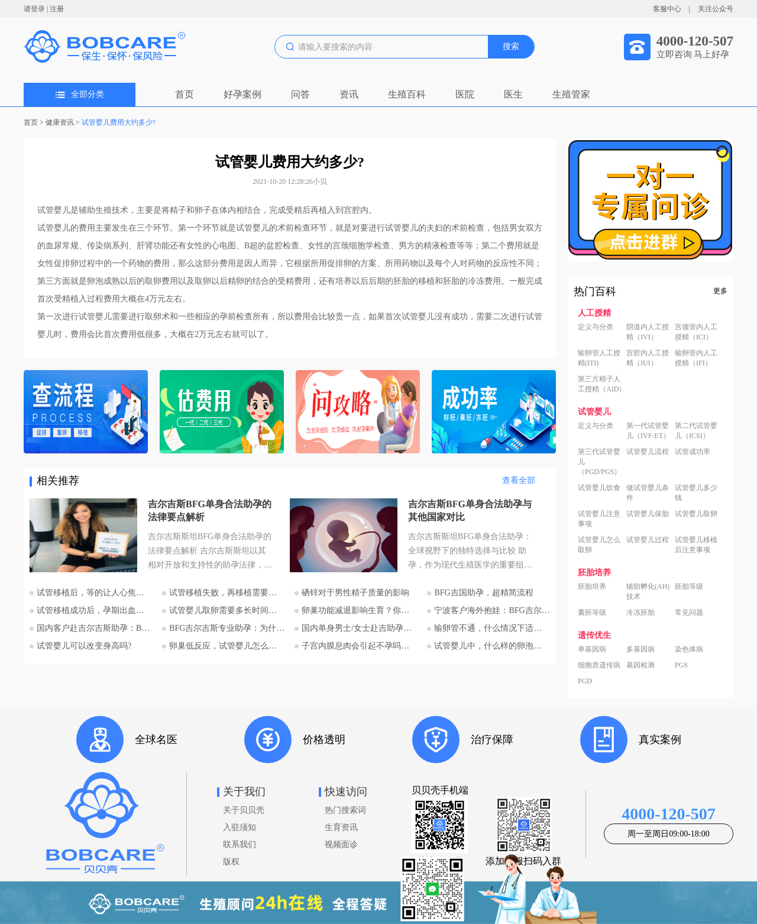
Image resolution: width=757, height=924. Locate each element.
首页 (184, 94)
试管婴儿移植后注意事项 (696, 545)
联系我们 (239, 844)
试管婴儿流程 (647, 452)
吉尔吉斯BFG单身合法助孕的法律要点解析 (209, 510)
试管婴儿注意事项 (599, 519)
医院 (464, 94)
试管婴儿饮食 (599, 488)
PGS (681, 665)
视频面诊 (341, 844)
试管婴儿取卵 (696, 514)
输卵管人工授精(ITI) (599, 358)
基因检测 (640, 665)
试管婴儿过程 (647, 540)
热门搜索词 (345, 810)
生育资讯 (341, 827)
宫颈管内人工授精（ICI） (696, 332)
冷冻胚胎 (640, 612)
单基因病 (592, 649)
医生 (513, 94)
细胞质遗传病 (599, 665)
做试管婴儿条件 (647, 493)
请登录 (34, 9)
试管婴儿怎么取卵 (599, 545)
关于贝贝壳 (243, 810)
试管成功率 (692, 452)
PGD (585, 681)
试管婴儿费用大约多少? (119, 122)
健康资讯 (60, 122)
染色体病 (689, 649)
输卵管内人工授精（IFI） (696, 358)
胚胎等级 (689, 586)
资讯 (348, 94)
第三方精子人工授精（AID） (602, 384)
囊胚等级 (592, 612)
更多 (720, 291)
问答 (300, 94)
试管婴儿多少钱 (696, 493)
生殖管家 (571, 94)
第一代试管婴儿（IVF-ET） (648, 431)
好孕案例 (242, 94)
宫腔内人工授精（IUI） (647, 358)
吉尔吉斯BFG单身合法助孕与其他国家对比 (470, 510)
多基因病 (640, 649)
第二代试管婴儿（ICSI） (696, 431)
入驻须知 (239, 827)
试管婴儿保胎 (647, 514)
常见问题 (689, 612)
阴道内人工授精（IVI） (647, 332)
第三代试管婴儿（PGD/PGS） (599, 462)
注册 (57, 9)
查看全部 (518, 480)
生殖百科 (407, 94)
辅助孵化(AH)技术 (647, 591)
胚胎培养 (592, 586)
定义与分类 (595, 327)
